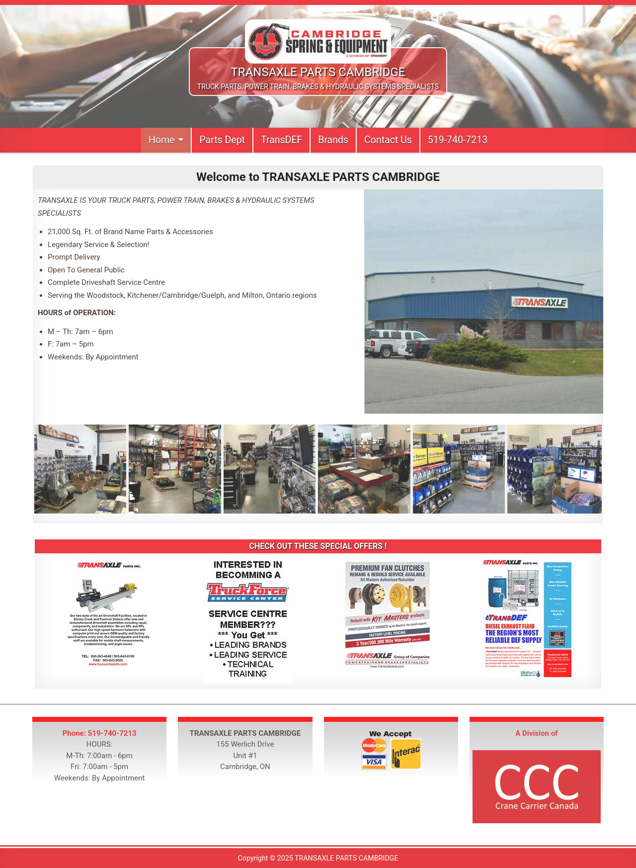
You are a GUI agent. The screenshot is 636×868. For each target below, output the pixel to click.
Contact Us (388, 140)
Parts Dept (222, 140)
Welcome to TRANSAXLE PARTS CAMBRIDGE (318, 177)
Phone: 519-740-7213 (100, 733)
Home (161, 140)
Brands (333, 140)
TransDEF (281, 140)
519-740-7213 (457, 140)
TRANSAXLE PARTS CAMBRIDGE (318, 72)
